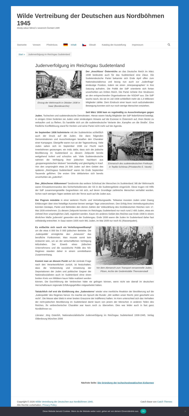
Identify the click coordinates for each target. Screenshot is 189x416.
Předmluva (52, 44)
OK (143, 411)
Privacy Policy (49, 405)
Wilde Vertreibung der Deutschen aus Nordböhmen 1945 (64, 401)
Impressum (137, 44)
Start (22, 54)
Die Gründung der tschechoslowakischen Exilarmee (125, 382)
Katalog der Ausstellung (114, 44)
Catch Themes (164, 401)
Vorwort (36, 44)
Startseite (22, 44)
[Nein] (185, 411)
